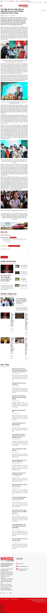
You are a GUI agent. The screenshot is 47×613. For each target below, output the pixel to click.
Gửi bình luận (4, 257)
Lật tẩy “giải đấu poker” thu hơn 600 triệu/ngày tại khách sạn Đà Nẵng (19, 526)
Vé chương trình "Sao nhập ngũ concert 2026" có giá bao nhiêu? (12, 319)
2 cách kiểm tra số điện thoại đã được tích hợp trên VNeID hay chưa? (19, 512)
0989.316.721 (12, 1)
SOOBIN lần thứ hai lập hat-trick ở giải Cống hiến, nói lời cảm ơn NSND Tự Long (12, 345)
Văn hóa (2, 609)
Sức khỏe (2, 607)
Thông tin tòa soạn (32, 2)
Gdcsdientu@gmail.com (25, 1)
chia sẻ (10, 103)
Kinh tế (1, 610)
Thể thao (2, 611)
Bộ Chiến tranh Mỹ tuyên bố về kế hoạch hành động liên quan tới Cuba (26, 321)
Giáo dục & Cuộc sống (36, 599)
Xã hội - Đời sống (4, 612)
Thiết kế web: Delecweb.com (40, 602)
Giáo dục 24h (3, 604)
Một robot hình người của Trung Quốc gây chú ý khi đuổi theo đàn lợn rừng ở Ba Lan (19, 370)
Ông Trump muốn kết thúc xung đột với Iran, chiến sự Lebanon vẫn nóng (18, 436)
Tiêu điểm (2, 605)
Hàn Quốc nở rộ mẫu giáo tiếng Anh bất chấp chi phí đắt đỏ (26, 346)
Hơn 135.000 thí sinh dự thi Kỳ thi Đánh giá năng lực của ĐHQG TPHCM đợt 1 (21, 301)
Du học (1, 606)
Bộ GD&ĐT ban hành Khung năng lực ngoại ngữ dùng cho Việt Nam (19, 397)
